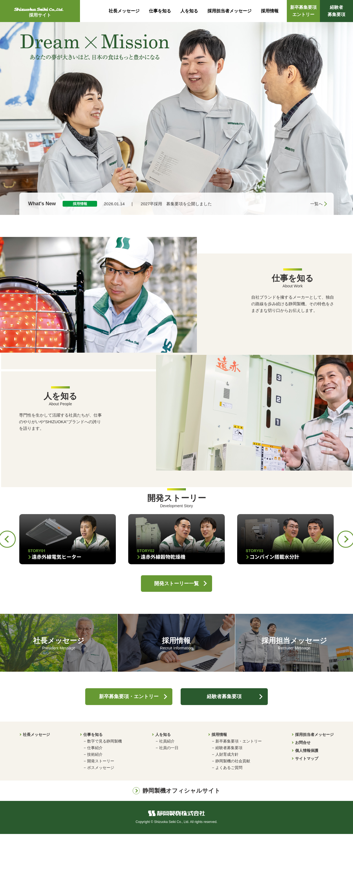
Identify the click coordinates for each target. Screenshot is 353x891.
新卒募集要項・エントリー (129, 754)
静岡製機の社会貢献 (232, 818)
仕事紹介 (95, 805)
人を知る (189, 11)
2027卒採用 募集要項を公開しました (176, 203)
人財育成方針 (227, 811)
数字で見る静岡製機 (104, 798)
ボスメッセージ (100, 825)
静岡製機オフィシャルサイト (181, 848)
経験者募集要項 (336, 11)
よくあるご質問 (228, 825)
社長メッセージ (124, 11)
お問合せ (303, 800)
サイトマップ (306, 816)
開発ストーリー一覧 (176, 640)
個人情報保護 (306, 808)
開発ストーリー (100, 818)
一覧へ (316, 203)
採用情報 (270, 11)
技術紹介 (95, 811)
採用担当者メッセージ (229, 11)
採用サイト (40, 11)
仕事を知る (160, 11)
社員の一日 (168, 805)
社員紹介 (167, 798)
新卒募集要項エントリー (303, 11)
